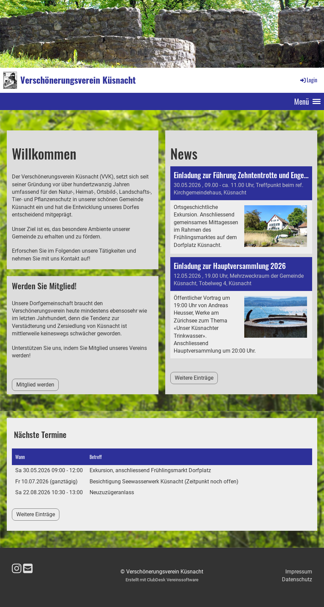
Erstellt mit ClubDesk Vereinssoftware (162, 579)
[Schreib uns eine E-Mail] (28, 568)
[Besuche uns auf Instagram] (16, 568)
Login (308, 80)
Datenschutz (297, 579)
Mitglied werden (35, 384)
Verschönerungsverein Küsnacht (78, 80)
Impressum (298, 571)
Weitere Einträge (194, 378)
